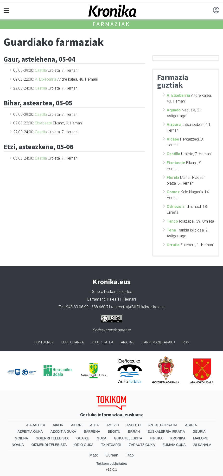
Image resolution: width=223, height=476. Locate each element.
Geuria (199, 431)
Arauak (127, 342)
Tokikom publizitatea (111, 463)
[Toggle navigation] (6, 10)
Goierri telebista (52, 438)
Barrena (92, 431)
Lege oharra (72, 342)
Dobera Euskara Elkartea (111, 291)
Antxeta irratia (163, 425)
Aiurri (76, 425)
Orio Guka (83, 445)
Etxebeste (43, 123)
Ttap (130, 455)
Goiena (21, 438)
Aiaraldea (35, 425)
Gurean (111, 455)
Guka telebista (128, 438)
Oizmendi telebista (49, 445)
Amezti (112, 425)
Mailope (200, 438)
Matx (93, 455)
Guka (101, 438)
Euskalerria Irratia (166, 431)
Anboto (134, 425)
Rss (186, 342)
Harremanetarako (158, 342)
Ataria (191, 425)
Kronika (177, 438)
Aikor (58, 425)
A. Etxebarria (45, 79)
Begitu (114, 431)
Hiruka (156, 438)
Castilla (41, 70)
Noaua (18, 445)
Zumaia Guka (174, 445)
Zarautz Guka (142, 445)
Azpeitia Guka (30, 431)
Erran (134, 431)
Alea (94, 425)
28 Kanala (202, 445)
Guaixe (82, 438)
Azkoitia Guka (63, 431)
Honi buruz (44, 342)
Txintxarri (111, 445)
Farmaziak (111, 24)
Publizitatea (102, 342)
